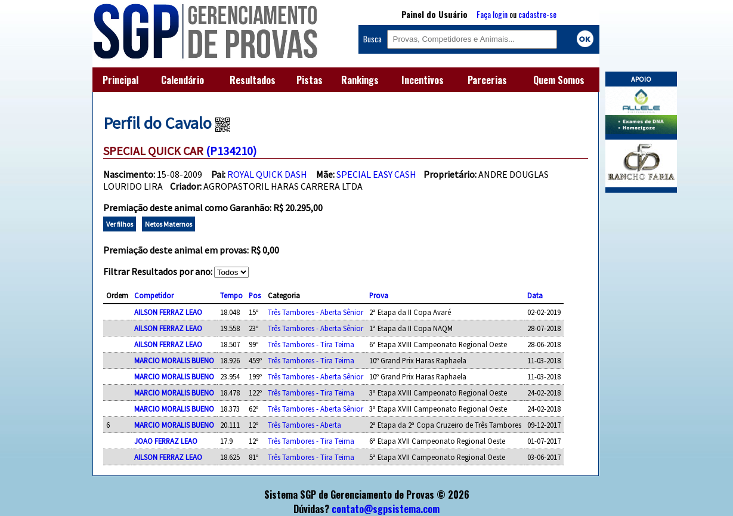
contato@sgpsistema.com (386, 509)
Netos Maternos (168, 224)
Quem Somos (558, 80)
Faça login (492, 14)
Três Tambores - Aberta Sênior (315, 312)
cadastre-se (537, 14)
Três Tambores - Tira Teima (311, 344)
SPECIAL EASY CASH (376, 174)
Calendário (182, 80)
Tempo (231, 295)
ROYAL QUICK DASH (267, 174)
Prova (378, 295)
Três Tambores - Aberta (304, 425)
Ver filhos (119, 224)
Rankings (360, 80)
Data (535, 295)
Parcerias (487, 80)
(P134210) (231, 150)
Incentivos (422, 80)
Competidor (154, 295)
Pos (255, 295)
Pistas (309, 80)
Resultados (253, 80)
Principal (120, 80)
